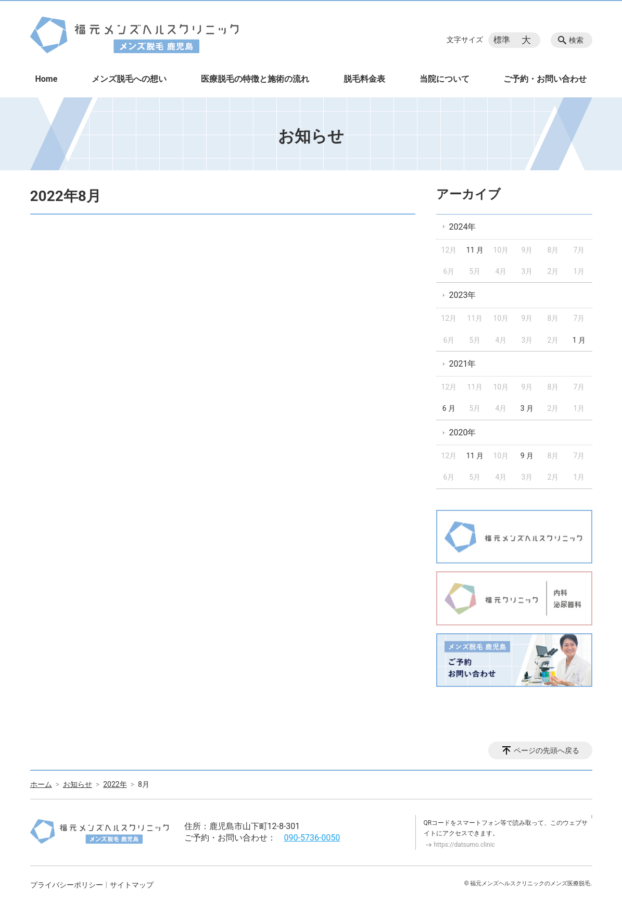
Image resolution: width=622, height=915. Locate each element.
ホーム (41, 784)
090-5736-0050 (312, 838)
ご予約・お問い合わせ (545, 79)
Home (46, 79)
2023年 (462, 295)
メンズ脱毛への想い (129, 79)
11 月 (475, 250)
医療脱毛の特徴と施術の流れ (255, 79)
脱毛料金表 (364, 79)
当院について (444, 79)
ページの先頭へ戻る (546, 750)
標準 (501, 40)
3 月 (527, 408)
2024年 (462, 227)
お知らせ (77, 784)
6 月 (448, 408)
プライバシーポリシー (66, 885)
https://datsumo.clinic (464, 844)
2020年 (462, 432)
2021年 (462, 364)
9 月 (527, 456)
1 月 (579, 340)
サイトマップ (132, 885)
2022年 (114, 784)
